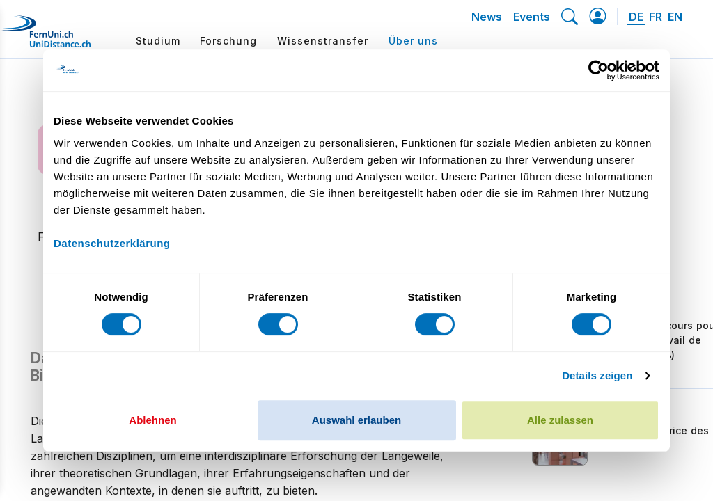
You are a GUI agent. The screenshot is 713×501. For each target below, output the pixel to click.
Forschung (228, 41)
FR (655, 17)
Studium (158, 41)
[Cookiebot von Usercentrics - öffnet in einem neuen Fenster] (598, 70)
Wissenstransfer (322, 41)
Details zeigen (597, 375)
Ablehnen (152, 420)
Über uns (413, 41)
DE (636, 17)
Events (531, 17)
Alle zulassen (560, 420)
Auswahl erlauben (356, 420)
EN (675, 17)
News (486, 17)
